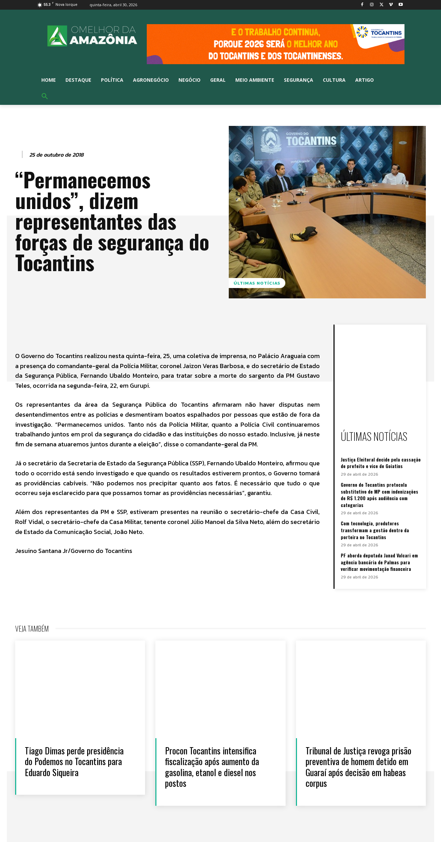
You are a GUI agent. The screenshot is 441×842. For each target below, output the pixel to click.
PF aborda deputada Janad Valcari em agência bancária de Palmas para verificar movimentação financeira (379, 562)
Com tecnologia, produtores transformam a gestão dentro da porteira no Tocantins (375, 529)
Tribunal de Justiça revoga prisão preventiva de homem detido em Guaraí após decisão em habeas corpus (359, 767)
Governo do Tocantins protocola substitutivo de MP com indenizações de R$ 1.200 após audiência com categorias (379, 494)
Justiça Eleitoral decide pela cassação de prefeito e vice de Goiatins (381, 463)
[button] (45, 96)
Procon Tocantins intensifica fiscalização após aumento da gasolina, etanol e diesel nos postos (212, 767)
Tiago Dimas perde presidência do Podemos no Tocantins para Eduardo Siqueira (74, 761)
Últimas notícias (257, 283)
